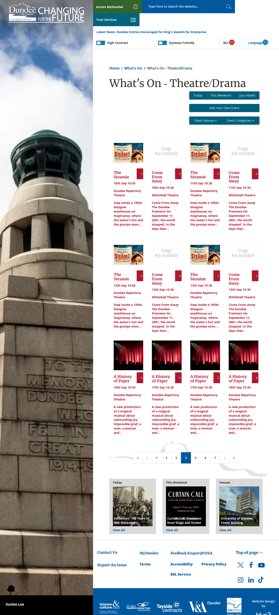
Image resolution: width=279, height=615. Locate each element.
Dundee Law (15, 604)
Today (198, 83)
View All (119, 517)
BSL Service (181, 561)
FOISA (207, 540)
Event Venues (206, 108)
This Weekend (221, 83)
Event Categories (240, 108)
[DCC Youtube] (261, 553)
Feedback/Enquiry (186, 540)
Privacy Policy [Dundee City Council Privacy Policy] (214, 551)
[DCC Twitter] (240, 556)
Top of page (249, 539)
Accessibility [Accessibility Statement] (182, 551)
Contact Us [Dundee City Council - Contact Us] (107, 539)
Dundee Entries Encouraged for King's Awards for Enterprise (161, 19)
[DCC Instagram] (240, 568)
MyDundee (149, 540)
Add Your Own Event (224, 95)
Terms (145, 551)
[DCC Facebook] (251, 553)
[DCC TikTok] (261, 568)
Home (114, 55)
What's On (133, 55)
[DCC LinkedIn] (251, 568)
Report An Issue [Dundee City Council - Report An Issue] (112, 552)
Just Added (247, 83)
